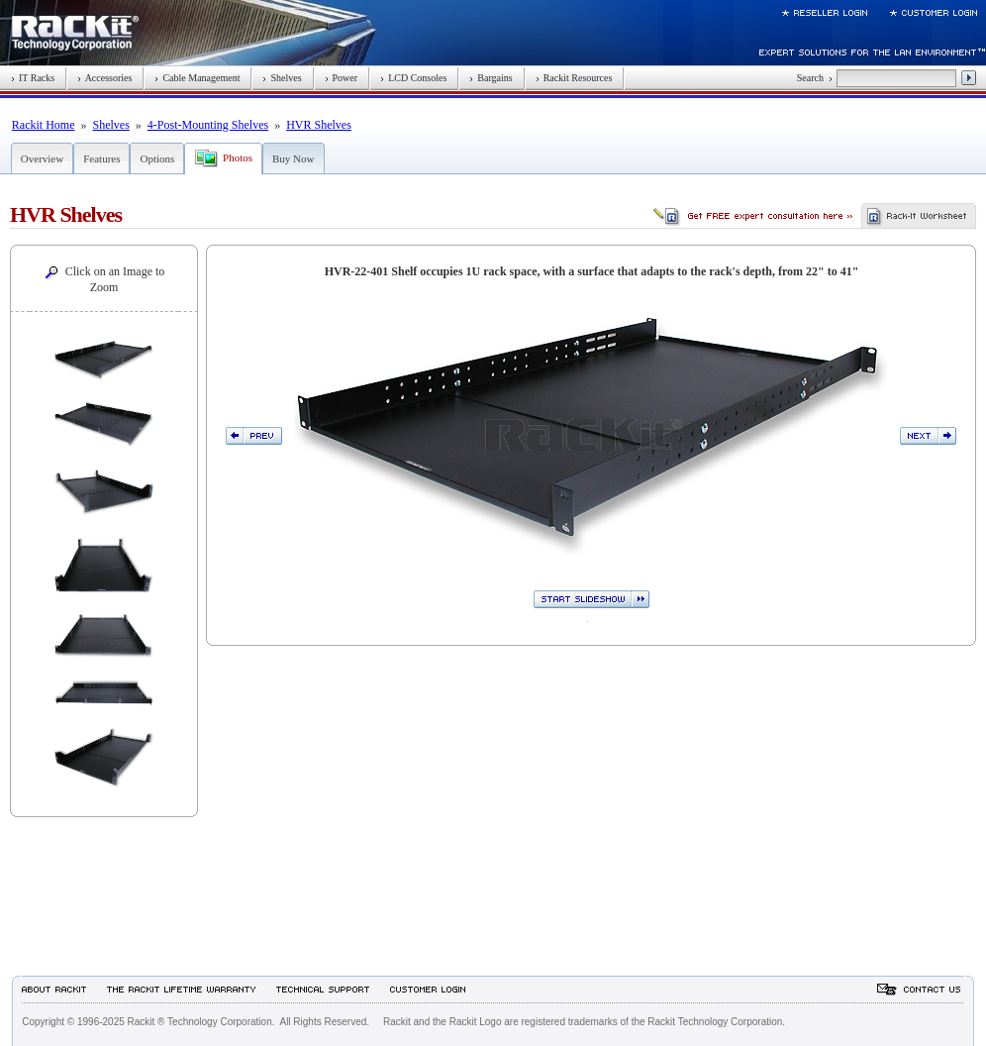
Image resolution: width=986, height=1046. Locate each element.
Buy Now (293, 158)
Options (157, 158)
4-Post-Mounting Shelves (208, 125)
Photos (237, 157)
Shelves (281, 77)
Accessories (104, 77)
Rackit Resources (574, 77)
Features (101, 158)
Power (341, 77)
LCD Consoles (413, 77)
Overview (42, 158)
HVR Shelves (318, 125)
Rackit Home (43, 125)
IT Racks (32, 77)
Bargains (490, 77)
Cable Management (197, 77)
